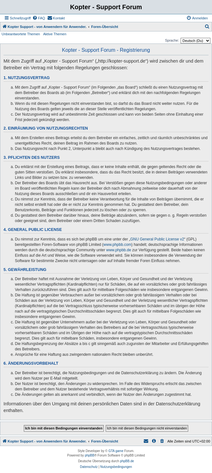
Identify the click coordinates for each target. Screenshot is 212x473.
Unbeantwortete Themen (21, 34)
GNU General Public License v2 (157, 239)
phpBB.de (127, 461)
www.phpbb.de (118, 250)
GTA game (116, 451)
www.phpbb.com (117, 244)
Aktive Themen (54, 34)
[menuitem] (38, 18)
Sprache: (172, 40)
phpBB (89, 455)
